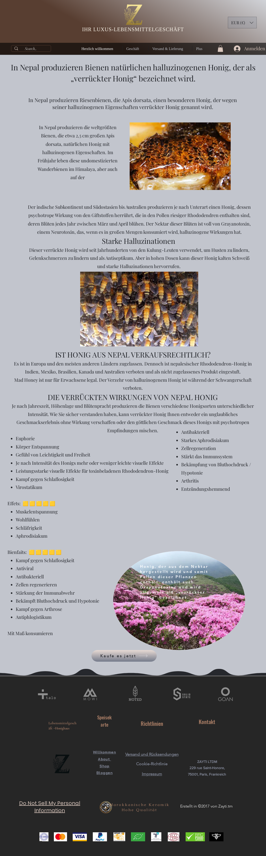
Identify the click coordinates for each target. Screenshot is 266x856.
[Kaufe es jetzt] (124, 656)
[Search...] (30, 49)
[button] (242, 22)
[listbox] (242, 22)
